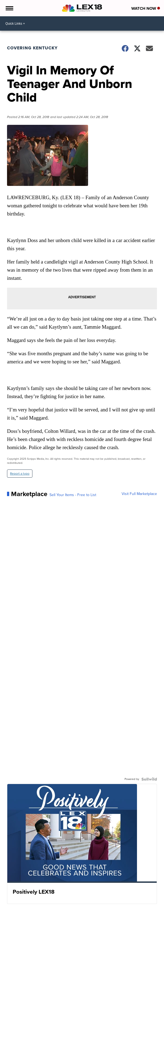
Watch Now (145, 8)
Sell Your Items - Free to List (72, 495)
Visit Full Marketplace (139, 494)
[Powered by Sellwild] (149, 779)
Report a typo (19, 473)
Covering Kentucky (32, 48)
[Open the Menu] (9, 8)
